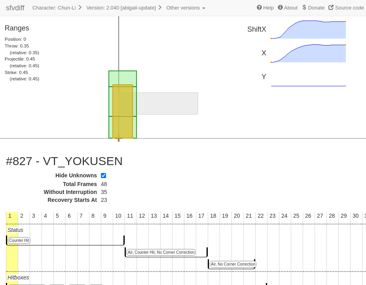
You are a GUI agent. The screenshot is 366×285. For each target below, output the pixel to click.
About (288, 8)
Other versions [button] (185, 8)
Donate (313, 8)
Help (265, 8)
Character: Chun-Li (57, 8)
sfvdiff (15, 8)
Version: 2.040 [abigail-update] (124, 8)
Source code (346, 8)
